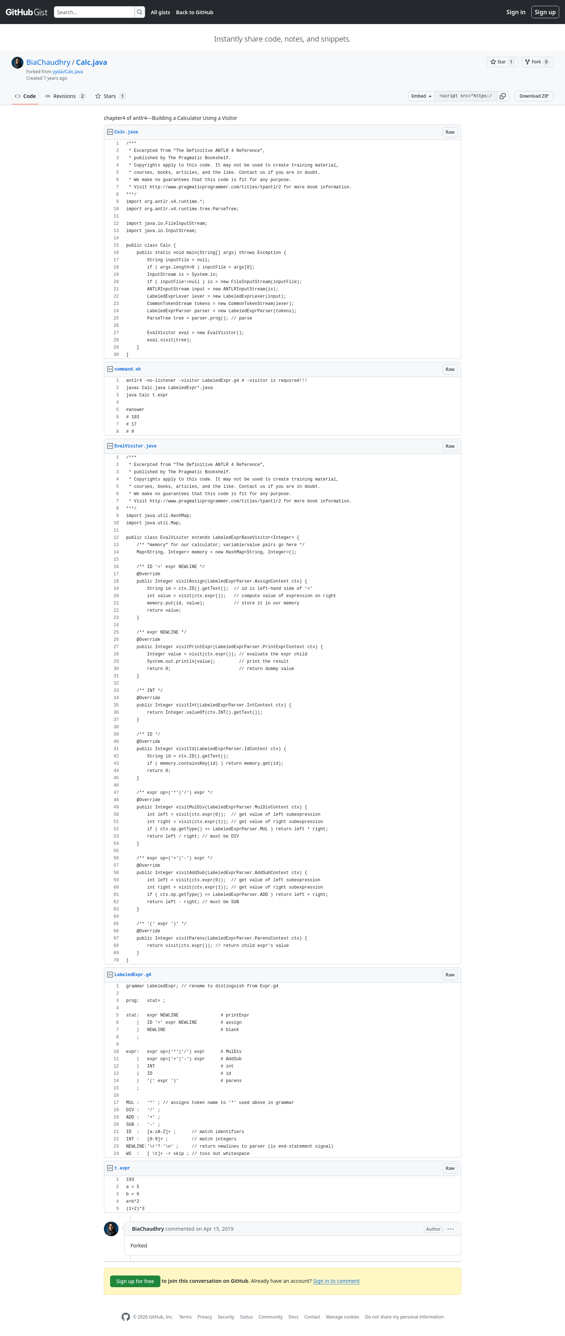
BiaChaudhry (48, 62)
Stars (110, 96)
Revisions (65, 96)
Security (226, 1317)
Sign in (516, 12)
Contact (312, 1317)
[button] (502, 96)
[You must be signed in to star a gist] (502, 62)
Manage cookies (342, 1317)
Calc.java (92, 62)
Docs (293, 1317)
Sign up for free (135, 1281)
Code (25, 96)
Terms (185, 1317)
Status (246, 1317)
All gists (160, 12)
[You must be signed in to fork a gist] (537, 62)
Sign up (545, 12)
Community (271, 1317)
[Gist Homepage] (27, 12)
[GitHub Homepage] (125, 1316)
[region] (282, 249)
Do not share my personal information (404, 1317)
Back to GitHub (194, 12)
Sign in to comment (336, 1280)
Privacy (205, 1317)
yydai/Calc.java (68, 71)
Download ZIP (534, 96)
